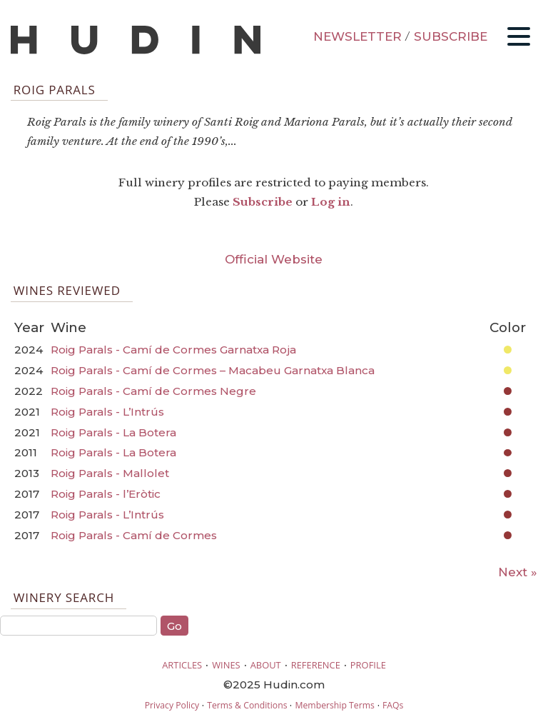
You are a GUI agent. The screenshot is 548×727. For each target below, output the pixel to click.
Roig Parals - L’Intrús (107, 411)
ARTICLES (182, 664)
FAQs (392, 705)
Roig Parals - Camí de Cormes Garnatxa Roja (173, 349)
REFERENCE (315, 664)
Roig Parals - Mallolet (110, 473)
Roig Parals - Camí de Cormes (134, 535)
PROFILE (368, 664)
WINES (226, 664)
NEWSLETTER (357, 36)
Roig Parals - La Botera (113, 432)
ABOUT (265, 664)
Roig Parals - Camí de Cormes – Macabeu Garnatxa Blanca (213, 370)
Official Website (274, 259)
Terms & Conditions (247, 705)
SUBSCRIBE (450, 36)
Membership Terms (334, 705)
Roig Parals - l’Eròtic (106, 494)
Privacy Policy (172, 705)
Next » (517, 572)
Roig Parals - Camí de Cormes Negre (153, 391)
